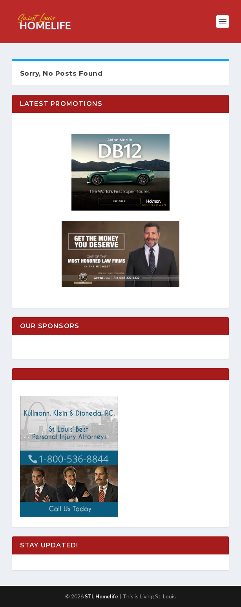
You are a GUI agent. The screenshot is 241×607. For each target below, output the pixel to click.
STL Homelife (101, 596)
